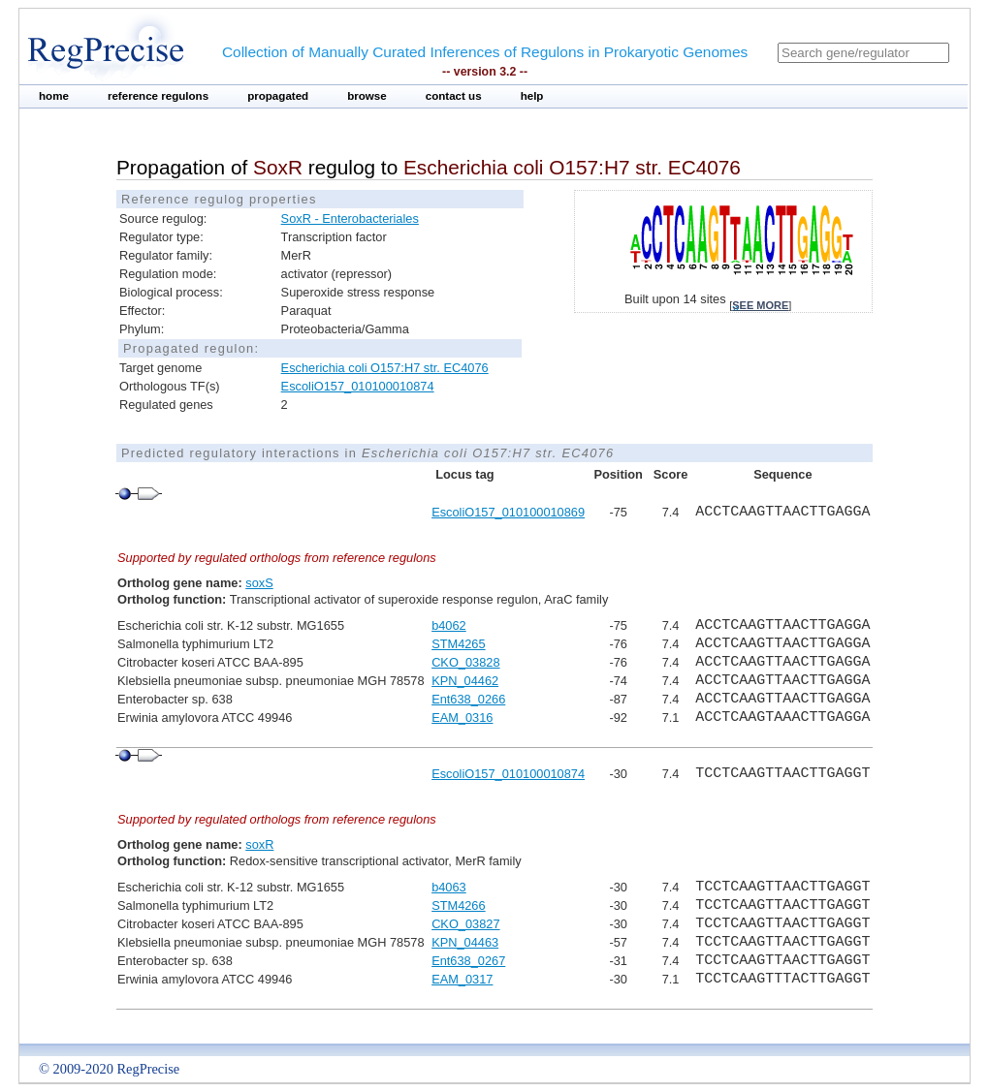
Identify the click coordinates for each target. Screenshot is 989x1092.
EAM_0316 (462, 717)
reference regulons (158, 96)
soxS (258, 583)
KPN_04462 (464, 680)
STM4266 (458, 905)
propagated (277, 96)
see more (760, 305)
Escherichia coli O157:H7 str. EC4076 (385, 367)
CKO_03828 (465, 662)
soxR (259, 844)
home (54, 96)
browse (367, 96)
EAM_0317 (462, 979)
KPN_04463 (464, 942)
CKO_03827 (465, 924)
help (532, 96)
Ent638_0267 (468, 960)
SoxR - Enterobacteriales (350, 218)
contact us (454, 96)
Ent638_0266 (468, 699)
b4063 (448, 887)
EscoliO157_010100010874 (357, 386)
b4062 (448, 625)
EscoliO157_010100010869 (508, 512)
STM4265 (458, 644)
